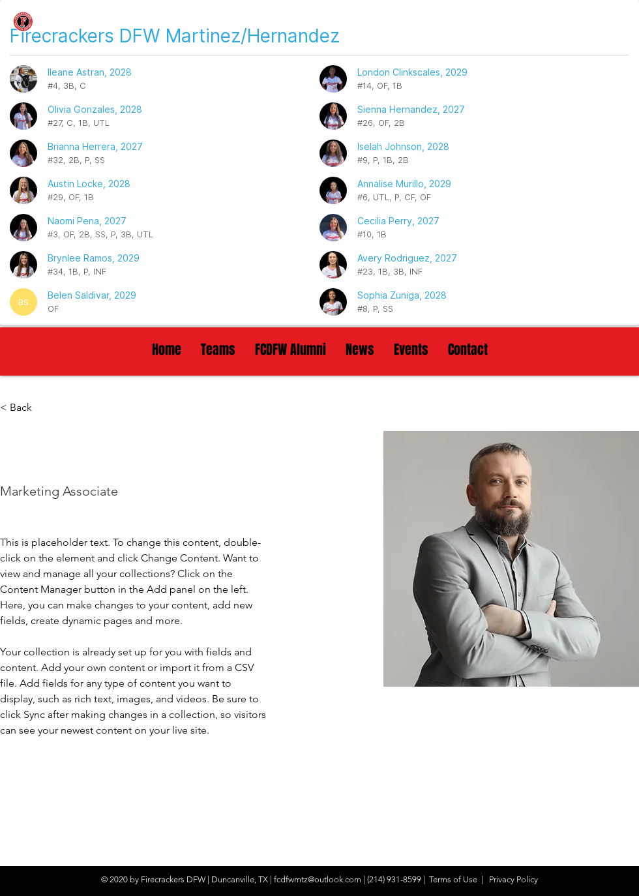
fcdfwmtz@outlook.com (317, 879)
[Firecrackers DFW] (89, 23)
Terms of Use (453, 879)
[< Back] (26, 407)
